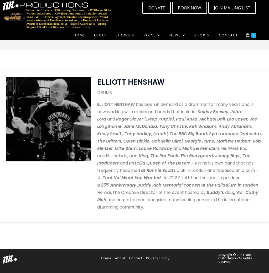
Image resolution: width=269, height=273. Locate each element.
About (120, 258)
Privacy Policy (157, 258)
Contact (135, 258)
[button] (232, 8)
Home (106, 258)
